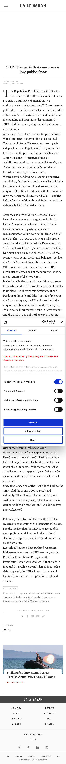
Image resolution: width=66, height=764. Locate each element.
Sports (16, 724)
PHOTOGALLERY (18, 683)
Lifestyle (16, 718)
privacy (19, 756)
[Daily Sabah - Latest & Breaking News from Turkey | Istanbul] (33, 6)
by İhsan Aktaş (10, 81)
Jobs (8, 756)
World (16, 713)
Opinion (49, 724)
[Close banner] (62, 322)
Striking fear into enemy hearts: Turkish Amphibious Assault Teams (31, 674)
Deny (33, 439)
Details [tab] (33, 330)
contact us (46, 756)
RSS (58, 756)
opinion (6, 630)
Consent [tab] (11, 330)
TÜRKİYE (49, 708)
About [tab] (54, 330)
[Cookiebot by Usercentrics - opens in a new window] (42, 322)
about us (32, 756)
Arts (49, 718)
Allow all (33, 422)
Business (49, 713)
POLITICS (17, 708)
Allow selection (33, 431)
